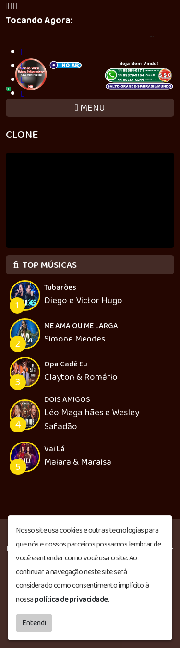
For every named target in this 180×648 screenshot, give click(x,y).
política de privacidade (71, 599)
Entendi (34, 623)
